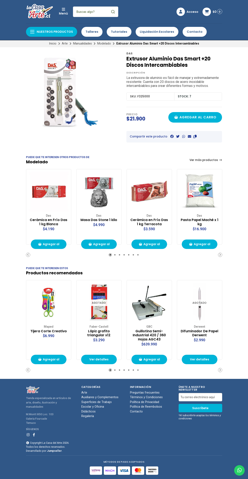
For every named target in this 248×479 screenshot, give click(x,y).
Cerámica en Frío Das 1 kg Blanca (48, 222)
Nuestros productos (51, 32)
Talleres (92, 32)
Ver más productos (206, 160)
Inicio (52, 43)
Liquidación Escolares (157, 32)
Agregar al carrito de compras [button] (48, 245)
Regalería (87, 416)
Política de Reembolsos (146, 406)
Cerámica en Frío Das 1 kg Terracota (149, 222)
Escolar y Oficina (92, 406)
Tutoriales (119, 32)
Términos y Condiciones (146, 397)
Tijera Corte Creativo (48, 331)
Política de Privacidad (144, 402)
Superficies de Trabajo (96, 402)
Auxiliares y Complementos (99, 397)
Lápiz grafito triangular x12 (98, 333)
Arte (65, 43)
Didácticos (88, 411)
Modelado (104, 43)
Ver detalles (99, 359)
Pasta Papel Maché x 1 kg (199, 222)
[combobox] (95, 12)
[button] (195, 136)
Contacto (195, 32)
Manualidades (82, 43)
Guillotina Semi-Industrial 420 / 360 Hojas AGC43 (149, 335)
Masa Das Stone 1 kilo (99, 220)
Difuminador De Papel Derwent (199, 333)
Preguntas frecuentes (145, 392)
